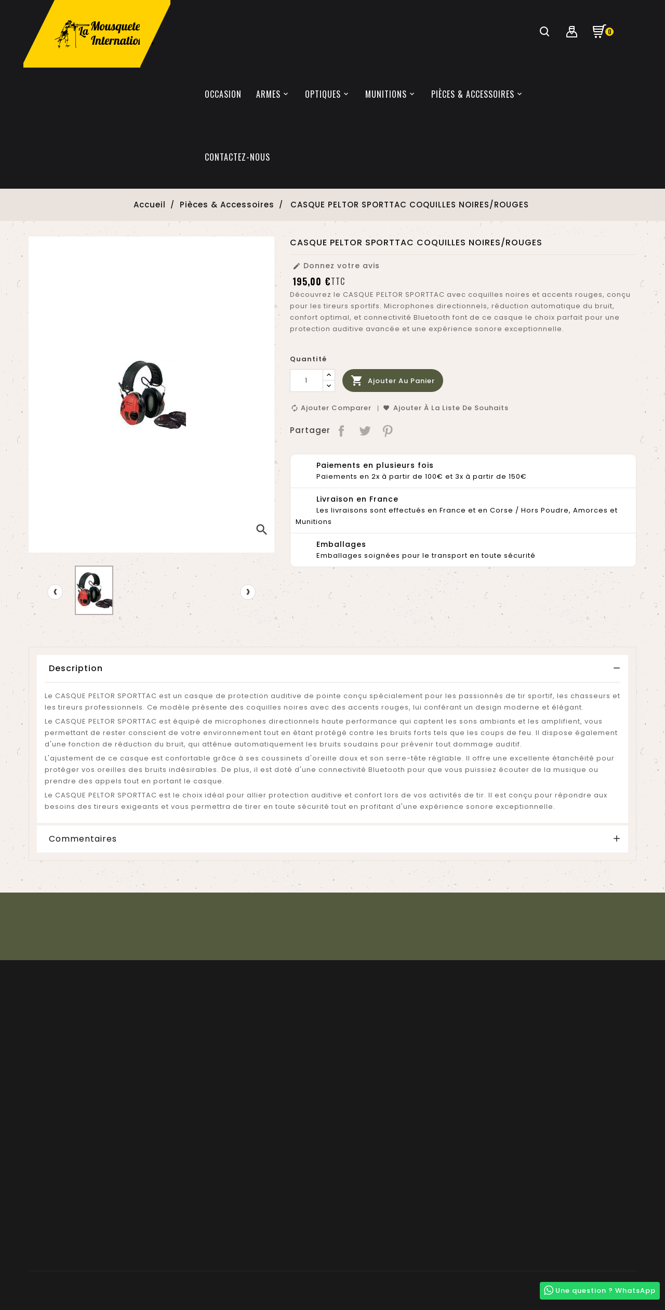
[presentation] (55, 592)
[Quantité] (306, 380)
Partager (342, 430)
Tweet (365, 430)
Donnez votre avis (336, 265)
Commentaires (83, 839)
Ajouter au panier (393, 380)
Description (76, 668)
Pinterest (388, 430)
